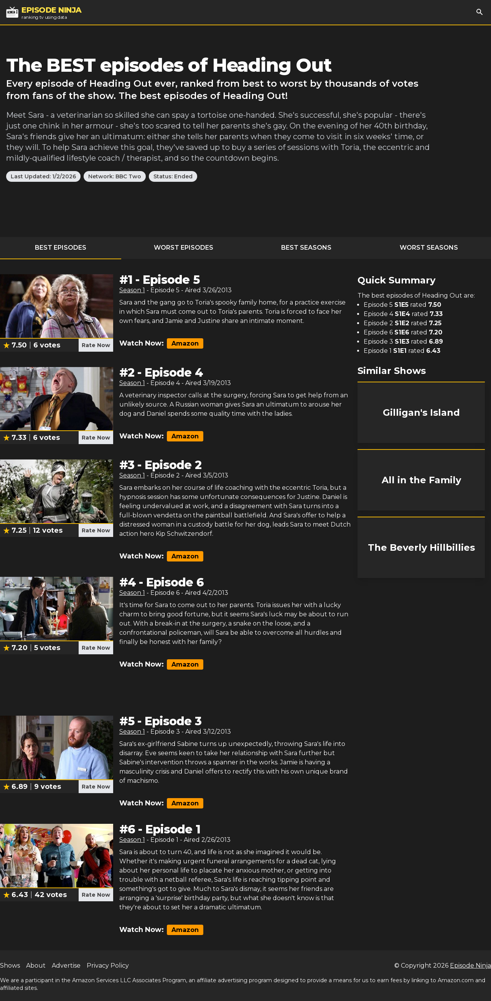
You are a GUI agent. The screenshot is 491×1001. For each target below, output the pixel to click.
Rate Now (96, 345)
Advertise (66, 965)
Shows (10, 965)
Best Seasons (306, 247)
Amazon (185, 343)
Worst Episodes (183, 247)
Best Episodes (60, 247)
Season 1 (132, 290)
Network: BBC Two (114, 176)
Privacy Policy (108, 965)
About (36, 965)
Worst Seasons (429, 247)
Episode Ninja (470, 965)
